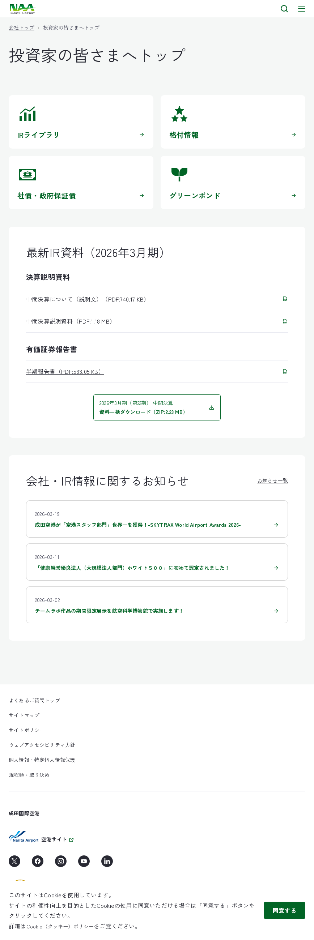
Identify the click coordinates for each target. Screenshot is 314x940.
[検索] (284, 8)
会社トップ (21, 27)
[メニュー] (301, 8)
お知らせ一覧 (272, 480)
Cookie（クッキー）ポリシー (60, 926)
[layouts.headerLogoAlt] (24, 9)
